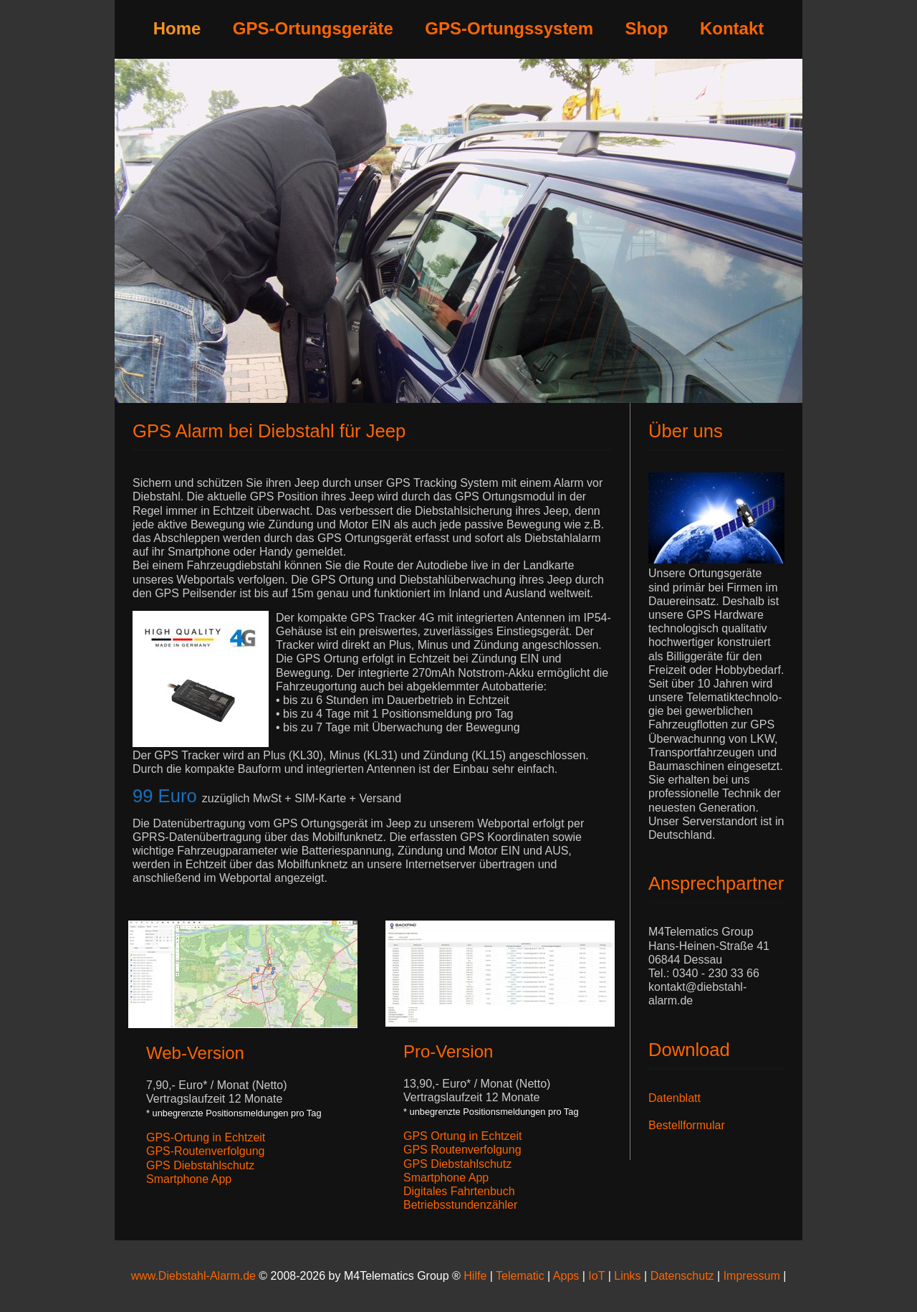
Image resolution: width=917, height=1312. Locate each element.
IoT (596, 1276)
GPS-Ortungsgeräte (313, 28)
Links (627, 1276)
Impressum (754, 1276)
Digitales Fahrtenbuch (459, 1191)
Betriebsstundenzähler (460, 1205)
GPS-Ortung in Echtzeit (205, 1137)
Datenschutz (682, 1276)
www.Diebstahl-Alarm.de (193, 1276)
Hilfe (475, 1276)
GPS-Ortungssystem (509, 28)
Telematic (520, 1276)
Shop (646, 28)
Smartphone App (188, 1179)
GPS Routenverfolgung (462, 1150)
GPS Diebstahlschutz (200, 1165)
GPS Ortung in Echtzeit (462, 1136)
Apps (566, 1276)
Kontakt (732, 28)
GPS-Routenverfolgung (205, 1151)
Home (177, 28)
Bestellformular (686, 1125)
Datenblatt (674, 1098)
